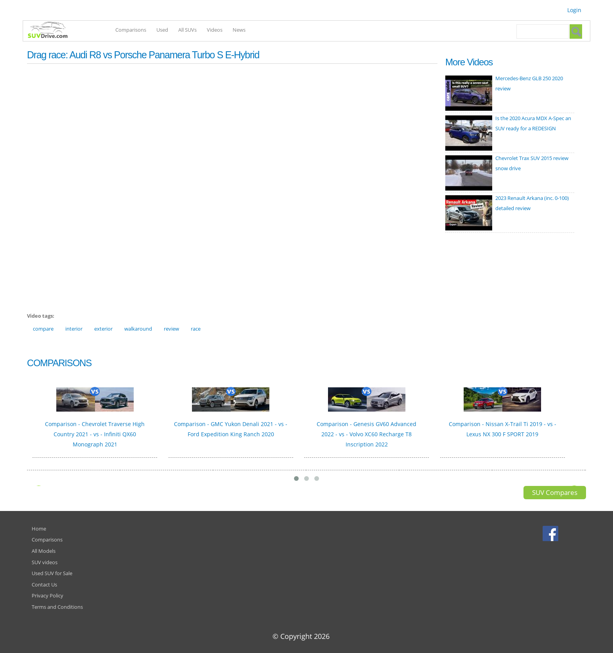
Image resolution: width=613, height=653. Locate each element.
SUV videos (44, 562)
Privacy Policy (47, 595)
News (239, 29)
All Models (44, 550)
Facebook (551, 533)
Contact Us (44, 584)
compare (43, 328)
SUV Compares (554, 492)
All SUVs (187, 29)
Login (574, 10)
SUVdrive (51, 31)
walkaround (138, 328)
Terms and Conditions (57, 606)
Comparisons (130, 29)
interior (73, 328)
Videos (214, 29)
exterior (103, 328)
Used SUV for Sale (52, 573)
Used (162, 29)
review (171, 328)
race (196, 328)
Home (39, 528)
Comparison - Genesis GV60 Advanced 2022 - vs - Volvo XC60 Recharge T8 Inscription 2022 (366, 434)
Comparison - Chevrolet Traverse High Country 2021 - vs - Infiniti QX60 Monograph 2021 (95, 434)
